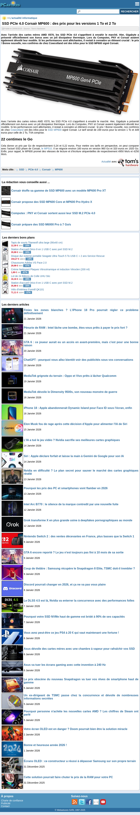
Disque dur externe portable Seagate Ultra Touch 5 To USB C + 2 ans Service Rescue (58, 256)
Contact (5, 806)
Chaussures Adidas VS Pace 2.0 (29, 262)
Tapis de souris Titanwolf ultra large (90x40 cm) (37, 242)
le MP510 (46, 148)
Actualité (106, 161)
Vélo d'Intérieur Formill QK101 (27, 289)
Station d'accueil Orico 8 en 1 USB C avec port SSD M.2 (42, 249)
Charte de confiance (12, 800)
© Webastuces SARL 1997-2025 (70, 810)
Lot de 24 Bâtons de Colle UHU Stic (30, 276)
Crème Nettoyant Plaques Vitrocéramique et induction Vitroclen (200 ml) (50, 269)
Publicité (5, 803)
